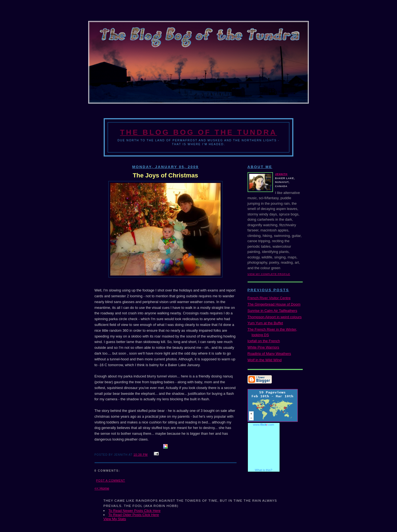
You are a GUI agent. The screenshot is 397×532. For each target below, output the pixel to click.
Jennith (281, 174)
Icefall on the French (264, 341)
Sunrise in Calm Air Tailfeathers (272, 311)
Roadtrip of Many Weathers (269, 354)
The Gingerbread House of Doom (274, 304)
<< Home (102, 488)
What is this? (263, 470)
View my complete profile (269, 274)
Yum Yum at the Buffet (265, 323)
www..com (263, 424)
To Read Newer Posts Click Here (134, 511)
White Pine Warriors (263, 347)
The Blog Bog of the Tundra (198, 132)
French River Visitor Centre (269, 298)
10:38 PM (140, 454)
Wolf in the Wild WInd (265, 360)
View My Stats (114, 519)
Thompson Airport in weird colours (275, 317)
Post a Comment (110, 480)
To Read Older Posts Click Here (133, 515)
